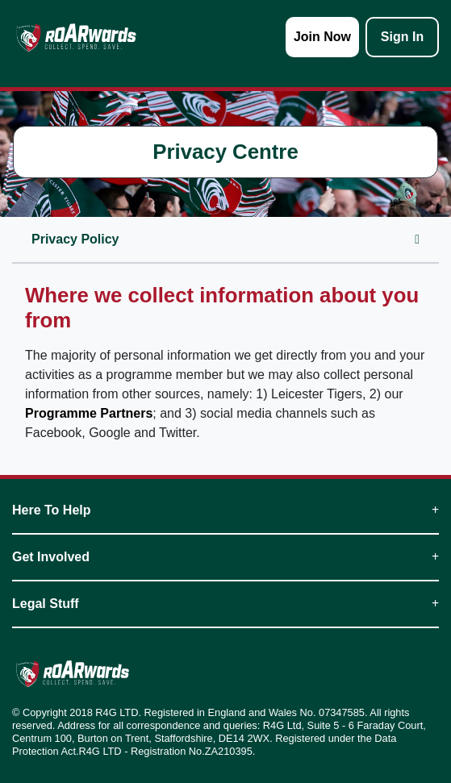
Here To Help (225, 510)
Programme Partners (88, 413)
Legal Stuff (225, 603)
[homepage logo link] (76, 37)
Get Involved (225, 557)
